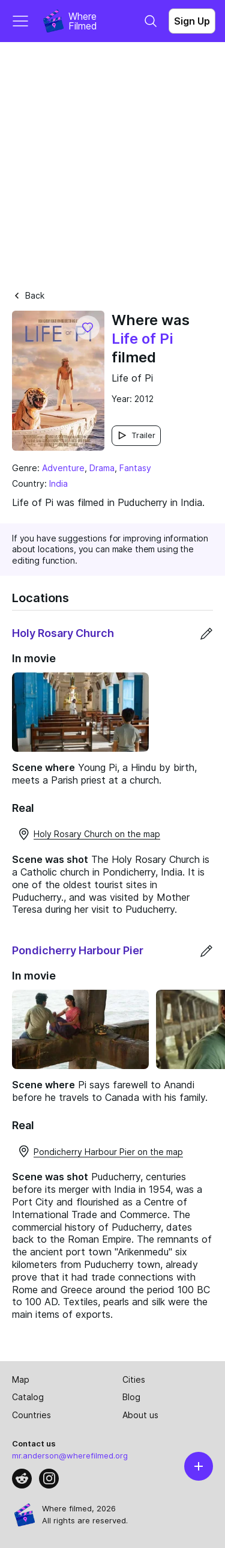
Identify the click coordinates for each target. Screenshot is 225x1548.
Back (28, 295)
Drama (102, 468)
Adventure (63, 468)
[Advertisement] (112, 160)
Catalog (28, 1397)
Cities (133, 1379)
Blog (131, 1397)
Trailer (136, 435)
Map (20, 1379)
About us (140, 1415)
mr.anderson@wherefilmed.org (70, 1455)
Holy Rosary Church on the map (88, 834)
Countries (31, 1415)
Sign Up (192, 21)
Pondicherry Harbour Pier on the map (100, 1151)
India (58, 483)
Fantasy (135, 468)
